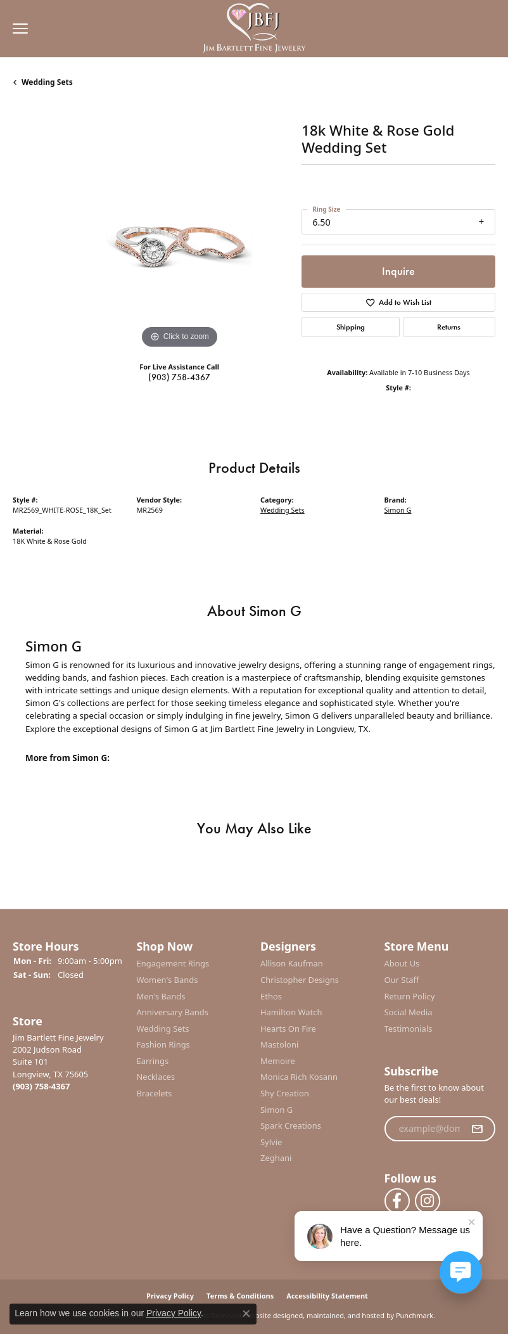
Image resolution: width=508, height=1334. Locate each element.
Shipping (350, 327)
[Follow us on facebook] (397, 1201)
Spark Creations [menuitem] (290, 1125)
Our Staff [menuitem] (401, 980)
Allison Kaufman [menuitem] (291, 963)
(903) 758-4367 (179, 377)
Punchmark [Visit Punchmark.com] (414, 1315)
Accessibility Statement (327, 1295)
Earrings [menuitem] (153, 1061)
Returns (448, 327)
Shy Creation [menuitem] (284, 1093)
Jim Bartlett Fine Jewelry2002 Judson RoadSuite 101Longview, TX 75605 (58, 1061)
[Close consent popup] (246, 1314)
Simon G (398, 510)
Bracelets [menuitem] (154, 1093)
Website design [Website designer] (270, 1315)
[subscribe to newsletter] (477, 1128)
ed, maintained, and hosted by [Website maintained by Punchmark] (344, 1315)
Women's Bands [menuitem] (167, 980)
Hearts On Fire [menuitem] (288, 1028)
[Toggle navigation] (17, 28)
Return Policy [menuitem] (409, 996)
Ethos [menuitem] (271, 996)
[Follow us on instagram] (427, 1201)
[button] (68, 946)
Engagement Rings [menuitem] (173, 963)
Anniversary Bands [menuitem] (173, 1012)
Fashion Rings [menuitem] (163, 1044)
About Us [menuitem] (402, 963)
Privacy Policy (173, 1313)
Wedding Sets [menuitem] (163, 1028)
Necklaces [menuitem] (156, 1077)
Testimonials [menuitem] (408, 1028)
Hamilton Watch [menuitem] (291, 1012)
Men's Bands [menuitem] (161, 996)
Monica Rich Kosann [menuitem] (299, 1077)
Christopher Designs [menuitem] (299, 980)
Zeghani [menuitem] (275, 1158)
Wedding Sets (47, 82)
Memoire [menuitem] (277, 1061)
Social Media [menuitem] (408, 1012)
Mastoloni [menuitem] (279, 1044)
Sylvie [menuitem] (271, 1142)
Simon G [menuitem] (276, 1109)
